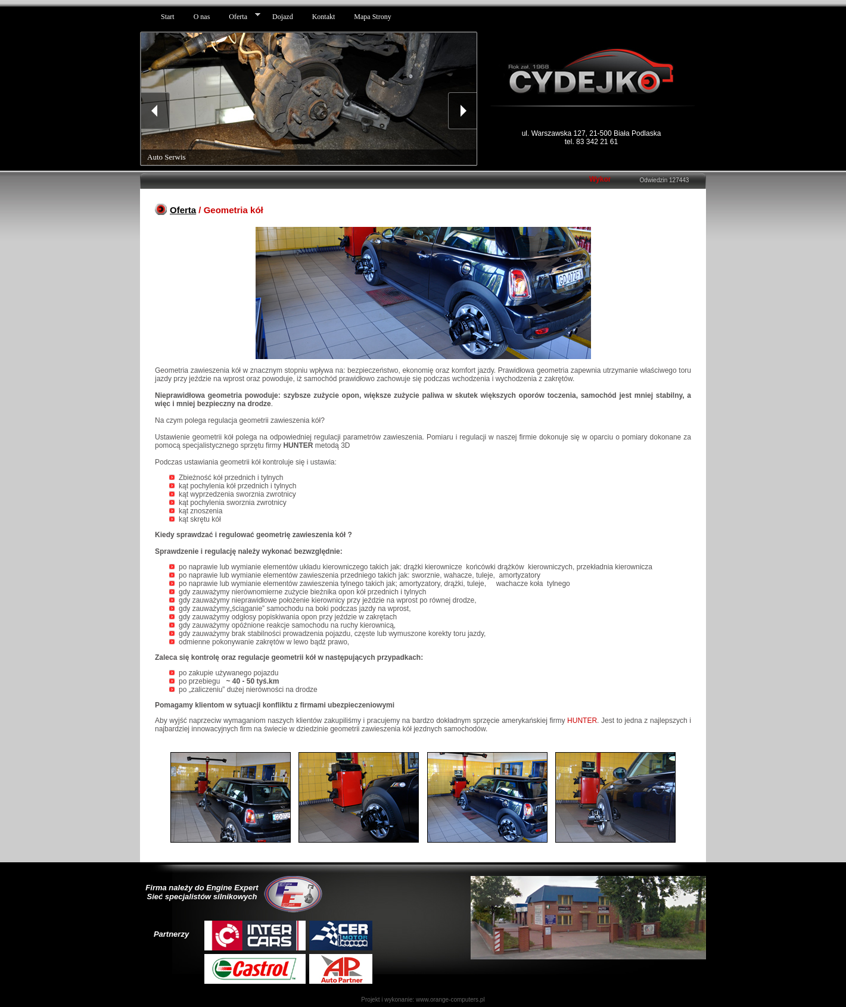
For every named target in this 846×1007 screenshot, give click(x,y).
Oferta (183, 210)
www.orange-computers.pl (450, 999)
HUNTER (582, 720)
